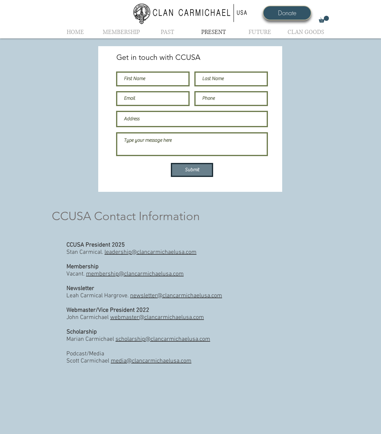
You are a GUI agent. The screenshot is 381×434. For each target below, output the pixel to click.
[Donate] (287, 13)
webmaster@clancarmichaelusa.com (157, 317)
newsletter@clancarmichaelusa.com (176, 295)
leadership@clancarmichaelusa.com (150, 252)
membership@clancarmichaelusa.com (135, 274)
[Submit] (192, 170)
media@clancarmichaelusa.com (151, 361)
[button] (324, 19)
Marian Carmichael (138, 339)
